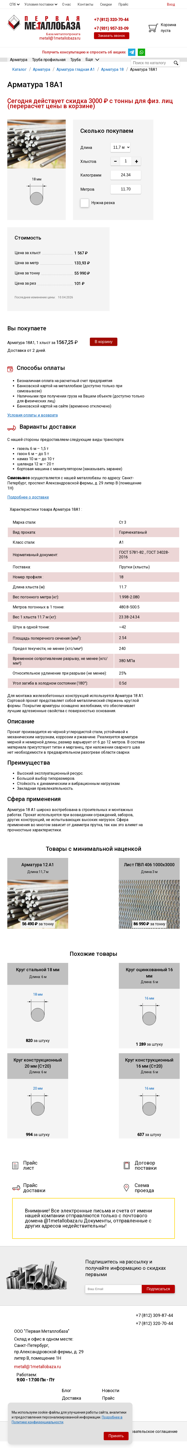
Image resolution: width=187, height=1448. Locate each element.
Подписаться (158, 1295)
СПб (12, 4)
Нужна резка (97, 209)
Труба (75, 62)
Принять (116, 1436)
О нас (66, 4)
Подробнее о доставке (28, 503)
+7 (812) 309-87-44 (154, 1321)
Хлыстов (88, 167)
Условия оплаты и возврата (32, 421)
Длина (86, 153)
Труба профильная (48, 62)
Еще (92, 62)
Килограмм (90, 181)
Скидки (106, 4)
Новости (110, 1396)
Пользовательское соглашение (149, 1437)
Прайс (123, 4)
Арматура (18, 62)
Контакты (85, 4)
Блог (66, 1396)
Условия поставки (39, 4)
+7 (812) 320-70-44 (154, 1329)
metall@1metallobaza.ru (59, 38)
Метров (87, 195)
